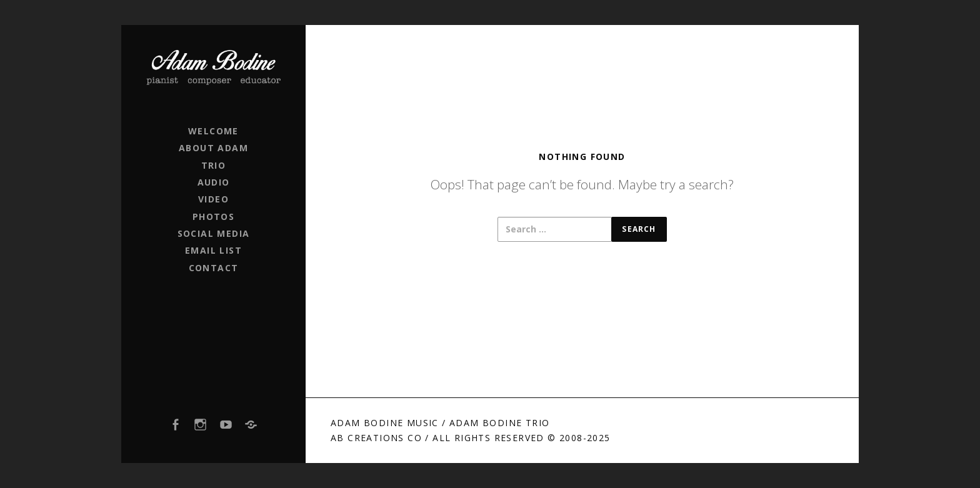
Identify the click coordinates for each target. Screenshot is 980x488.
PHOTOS (213, 216)
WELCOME (213, 131)
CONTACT (214, 268)
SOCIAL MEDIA (214, 233)
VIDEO (213, 199)
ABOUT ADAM (213, 148)
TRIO (213, 165)
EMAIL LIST (213, 250)
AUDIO (214, 182)
